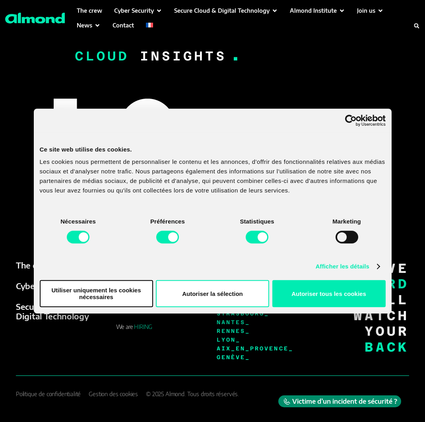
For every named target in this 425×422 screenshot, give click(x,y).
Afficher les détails (342, 266)
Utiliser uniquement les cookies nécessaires (96, 293)
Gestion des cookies (113, 394)
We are (134, 326)
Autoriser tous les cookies (328, 293)
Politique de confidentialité (48, 394)
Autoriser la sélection (212, 293)
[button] (138, 10)
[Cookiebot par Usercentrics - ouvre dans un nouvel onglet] (351, 120)
